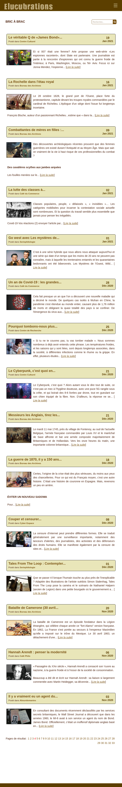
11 (52, 738)
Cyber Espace (27, 523)
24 (99, 738)
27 (109, 738)
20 (84, 738)
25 (102, 738)
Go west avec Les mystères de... (33, 238)
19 (80, 738)
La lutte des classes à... (26, 190)
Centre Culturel (27, 41)
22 (91, 738)
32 (109, 742)
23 (95, 738)
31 (106, 742)
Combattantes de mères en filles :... (36, 130)
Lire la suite (73, 67)
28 (113, 738)
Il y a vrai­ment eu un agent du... (33, 696)
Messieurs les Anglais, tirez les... (34, 415)
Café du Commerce (29, 193)
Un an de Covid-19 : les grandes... (34, 282)
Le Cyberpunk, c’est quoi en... (31, 371)
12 (55, 738)
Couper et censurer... (24, 519)
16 (70, 738)
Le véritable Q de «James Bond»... (35, 37)
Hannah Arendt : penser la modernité (37, 652)
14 (63, 738)
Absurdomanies (28, 700)
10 (48, 738)
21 (88, 738)
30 (102, 742)
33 (113, 742)
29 (99, 742)
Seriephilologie (27, 242)
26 (106, 738)
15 (66, 738)
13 (59, 738)
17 (73, 738)
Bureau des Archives (30, 85)
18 (77, 738)
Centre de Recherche (30, 330)
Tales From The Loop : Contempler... (37, 563)
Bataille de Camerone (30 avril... (33, 608)
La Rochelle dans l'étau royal (31, 82)
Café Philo (25, 656)
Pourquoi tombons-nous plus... (32, 326)
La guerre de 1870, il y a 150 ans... (35, 459)
